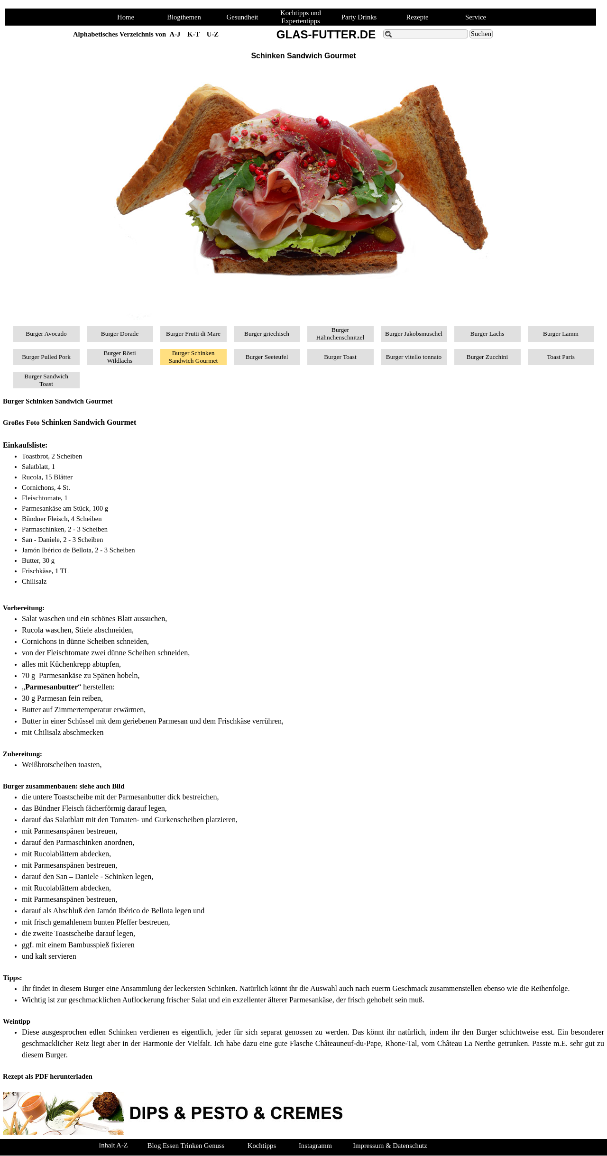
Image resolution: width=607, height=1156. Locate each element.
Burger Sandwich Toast (46, 380)
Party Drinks (359, 17)
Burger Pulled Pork (46, 356)
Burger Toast (340, 356)
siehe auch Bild (102, 786)
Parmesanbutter (51, 687)
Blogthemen (184, 17)
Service (475, 17)
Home (125, 17)
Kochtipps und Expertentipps (300, 17)
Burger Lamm (561, 333)
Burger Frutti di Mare (193, 333)
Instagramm (315, 1145)
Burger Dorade (119, 333)
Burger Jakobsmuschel (413, 333)
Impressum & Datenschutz (390, 1145)
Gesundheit (242, 17)
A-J (175, 34)
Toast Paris (561, 356)
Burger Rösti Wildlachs (119, 356)
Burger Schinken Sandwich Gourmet (193, 356)
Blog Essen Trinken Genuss (185, 1145)
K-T (193, 34)
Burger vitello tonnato (413, 356)
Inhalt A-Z (113, 1145)
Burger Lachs (487, 333)
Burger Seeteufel (267, 356)
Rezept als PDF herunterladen (47, 1076)
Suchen (481, 33)
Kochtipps (262, 1145)
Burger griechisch (266, 333)
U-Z (213, 34)
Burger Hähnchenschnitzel (340, 333)
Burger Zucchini (487, 356)
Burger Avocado (46, 333)
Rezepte (417, 17)
